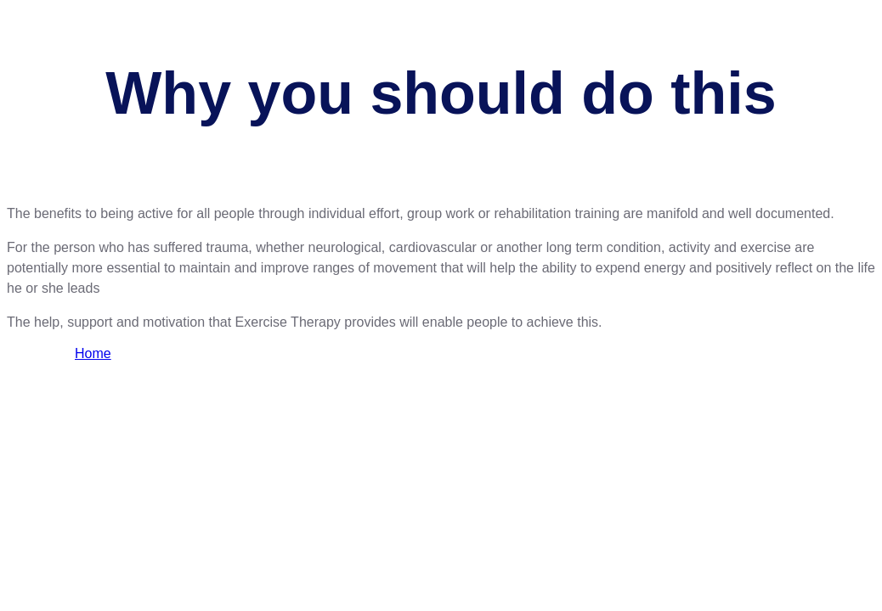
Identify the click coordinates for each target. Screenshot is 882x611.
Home (93, 353)
